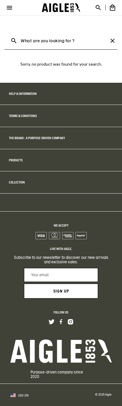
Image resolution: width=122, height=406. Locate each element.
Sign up (61, 291)
